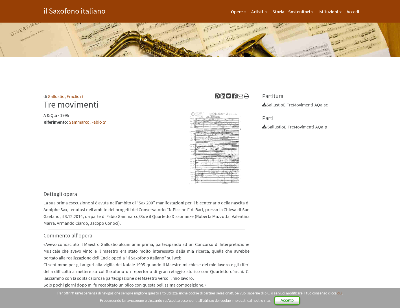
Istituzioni (328, 11)
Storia (278, 11)
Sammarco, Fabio (85, 122)
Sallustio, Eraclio (64, 96)
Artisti (257, 11)
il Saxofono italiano (74, 10)
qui (339, 293)
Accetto (287, 300)
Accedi (353, 11)
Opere (237, 11)
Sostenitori (299, 11)
